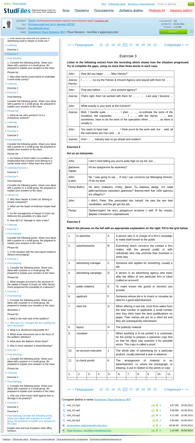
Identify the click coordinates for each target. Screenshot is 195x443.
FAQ (103, 4)
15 (119, 45)
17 (131, 45)
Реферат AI (157, 10)
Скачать (173, 31)
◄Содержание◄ (2, 96)
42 (153, 425)
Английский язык (38, 28)
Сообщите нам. (101, 21)
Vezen (32, 20)
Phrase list (12, 63)
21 (155, 45)
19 (143, 45)
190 (153, 415)
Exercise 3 (12, 45)
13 (107, 45)
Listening (12, 75)
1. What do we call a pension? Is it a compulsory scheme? (26, 107)
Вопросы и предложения (141, 4)
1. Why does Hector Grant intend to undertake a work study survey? (31, 69)
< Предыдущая (82, 45)
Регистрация (19, 3)
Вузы (66, 10)
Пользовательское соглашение (72, 439)
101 (153, 430)
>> (187, 45)
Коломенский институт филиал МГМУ (51, 24)
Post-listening (14, 49)
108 (153, 405)
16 (125, 45)
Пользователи (104, 10)
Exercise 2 (12, 40)
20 (149, 45)
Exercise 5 (12, 83)
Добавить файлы (131, 10)
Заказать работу (181, 10)
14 (113, 45)
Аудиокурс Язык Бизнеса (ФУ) (46, 32)
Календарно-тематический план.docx (87, 425)
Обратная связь (117, 4)
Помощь (6, 439)
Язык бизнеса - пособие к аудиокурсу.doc (89, 430)
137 (153, 410)
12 (101, 45)
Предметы (82, 10)
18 (137, 45)
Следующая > (174, 45)
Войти (7, 3)
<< (69, 45)
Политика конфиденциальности (105, 439)
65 (153, 420)
